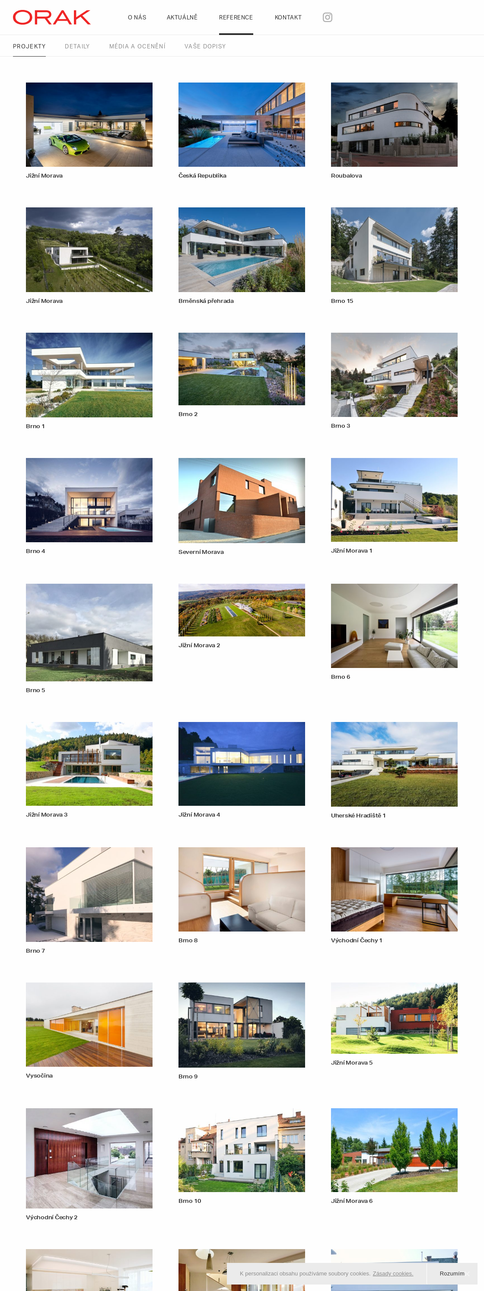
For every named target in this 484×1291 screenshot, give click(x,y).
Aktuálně (183, 18)
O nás (138, 18)
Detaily (77, 47)
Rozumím (452, 1273)
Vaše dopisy (205, 47)
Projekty (29, 47)
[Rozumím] (466, 1273)
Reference (237, 18)
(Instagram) (343, 17)
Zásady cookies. (393, 1273)
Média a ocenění (137, 47)
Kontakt (289, 18)
